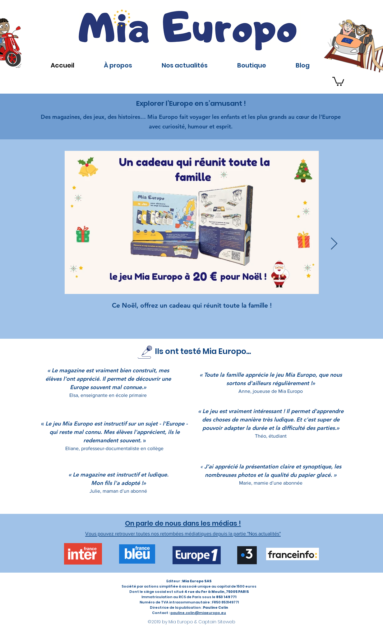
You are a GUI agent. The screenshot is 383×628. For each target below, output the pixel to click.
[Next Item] (334, 244)
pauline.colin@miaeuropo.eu (198, 612)
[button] (338, 81)
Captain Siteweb (216, 622)
